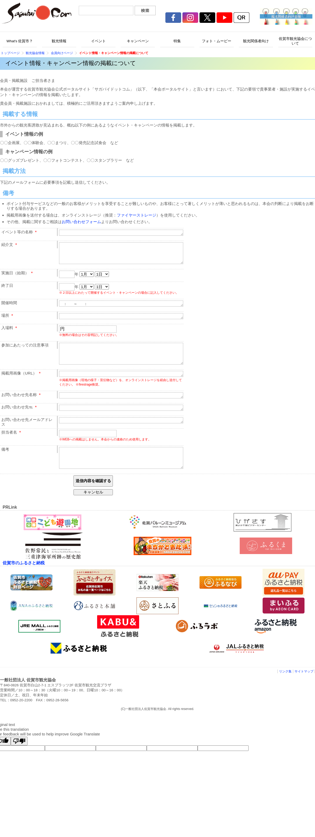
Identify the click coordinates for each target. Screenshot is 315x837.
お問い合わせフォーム (81, 221)
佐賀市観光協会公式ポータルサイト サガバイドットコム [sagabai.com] (37, 13)
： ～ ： (121, 308)
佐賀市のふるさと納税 (24, 580)
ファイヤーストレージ (136, 215)
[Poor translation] (19, 758)
